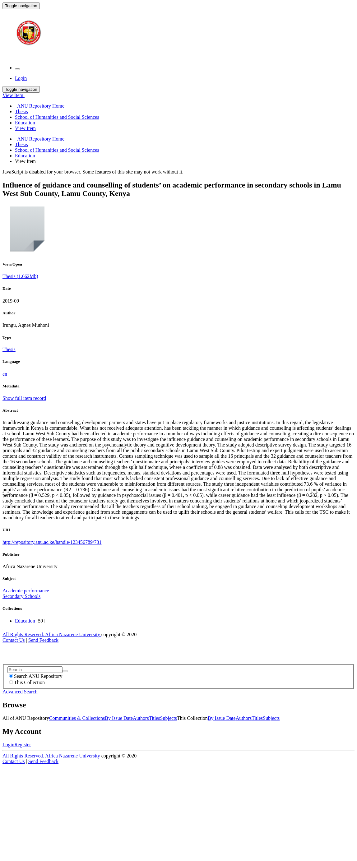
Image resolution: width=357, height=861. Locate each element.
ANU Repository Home (40, 138)
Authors (141, 718)
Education (25, 155)
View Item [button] (13, 95)
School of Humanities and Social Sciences (57, 150)
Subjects (168, 718)
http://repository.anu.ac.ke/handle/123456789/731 (51, 542)
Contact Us (13, 640)
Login (8, 744)
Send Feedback (43, 640)
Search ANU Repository (36, 676)
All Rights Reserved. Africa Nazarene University (51, 634)
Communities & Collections (77, 718)
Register (22, 744)
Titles (154, 718)
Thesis (21, 144)
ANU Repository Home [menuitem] (39, 106)
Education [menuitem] (25, 122)
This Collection (27, 682)
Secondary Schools (21, 596)
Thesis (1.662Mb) (20, 276)
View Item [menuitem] (25, 128)
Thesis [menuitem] (21, 111)
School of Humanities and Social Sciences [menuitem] (57, 117)
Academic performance (25, 590)
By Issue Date (119, 718)
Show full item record (24, 398)
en (4, 374)
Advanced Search (19, 691)
